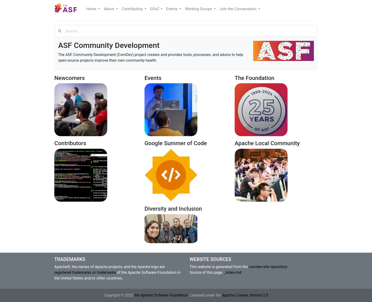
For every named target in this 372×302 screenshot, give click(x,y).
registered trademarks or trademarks (85, 272)
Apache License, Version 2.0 (245, 295)
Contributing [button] (133, 9)
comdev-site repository (268, 267)
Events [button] (172, 9)
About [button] (109, 9)
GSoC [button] (155, 9)
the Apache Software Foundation (161, 295)
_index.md (232, 272)
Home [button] (91, 9)
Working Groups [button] (199, 9)
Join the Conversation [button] (238, 9)
